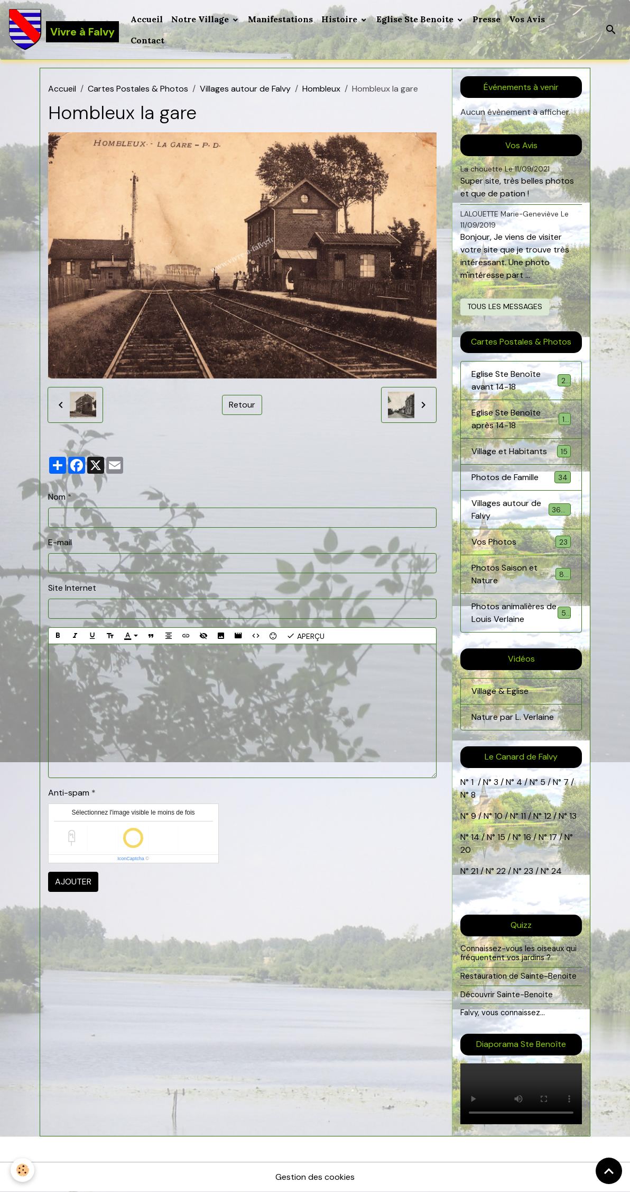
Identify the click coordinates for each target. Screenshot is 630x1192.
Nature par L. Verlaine (512, 717)
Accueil (147, 19)
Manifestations (280, 19)
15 (501, 837)
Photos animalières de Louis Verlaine (521, 613)
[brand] (63, 29)
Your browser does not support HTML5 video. (521, 1093)
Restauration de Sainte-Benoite (518, 976)
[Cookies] (22, 1170)
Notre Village (201, 19)
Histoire (340, 19)
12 (548, 815)
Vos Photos (521, 542)
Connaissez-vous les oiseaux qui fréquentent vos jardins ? (518, 953)
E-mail (60, 542)
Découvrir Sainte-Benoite (506, 994)
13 (573, 815)
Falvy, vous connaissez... (502, 1012)
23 (528, 871)
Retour (242, 404)
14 (475, 837)
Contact (147, 40)
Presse (486, 19)
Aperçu (305, 635)
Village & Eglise (500, 691)
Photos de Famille (521, 477)
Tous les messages (504, 306)
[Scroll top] (609, 1171)
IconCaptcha (130, 858)
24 (555, 871)
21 (475, 871)
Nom (57, 496)
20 (465, 849)
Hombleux (321, 88)
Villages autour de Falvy (245, 88)
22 (500, 871)
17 (553, 837)
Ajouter (73, 881)
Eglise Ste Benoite (416, 19)
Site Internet (72, 587)
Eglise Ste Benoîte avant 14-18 (521, 380)
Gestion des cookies (315, 1176)
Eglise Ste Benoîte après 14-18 (521, 419)
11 (522, 815)
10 (497, 815)
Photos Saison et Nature (521, 574)
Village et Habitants (521, 451)
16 (527, 837)
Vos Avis (527, 19)
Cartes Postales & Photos (138, 88)
